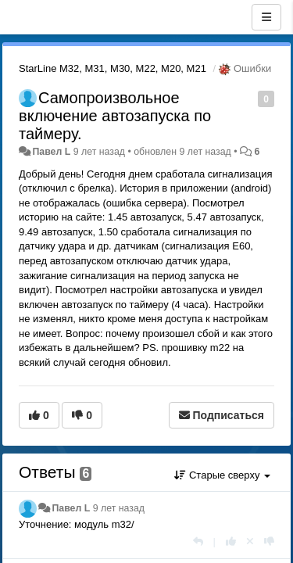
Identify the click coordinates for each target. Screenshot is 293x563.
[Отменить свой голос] (250, 541)
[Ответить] (198, 541)
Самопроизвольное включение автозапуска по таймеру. (115, 115)
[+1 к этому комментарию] (231, 541)
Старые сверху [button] (222, 475)
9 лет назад (119, 508)
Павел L (51, 151)
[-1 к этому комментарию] (269, 541)
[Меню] (266, 17)
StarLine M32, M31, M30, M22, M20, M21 (112, 68)
